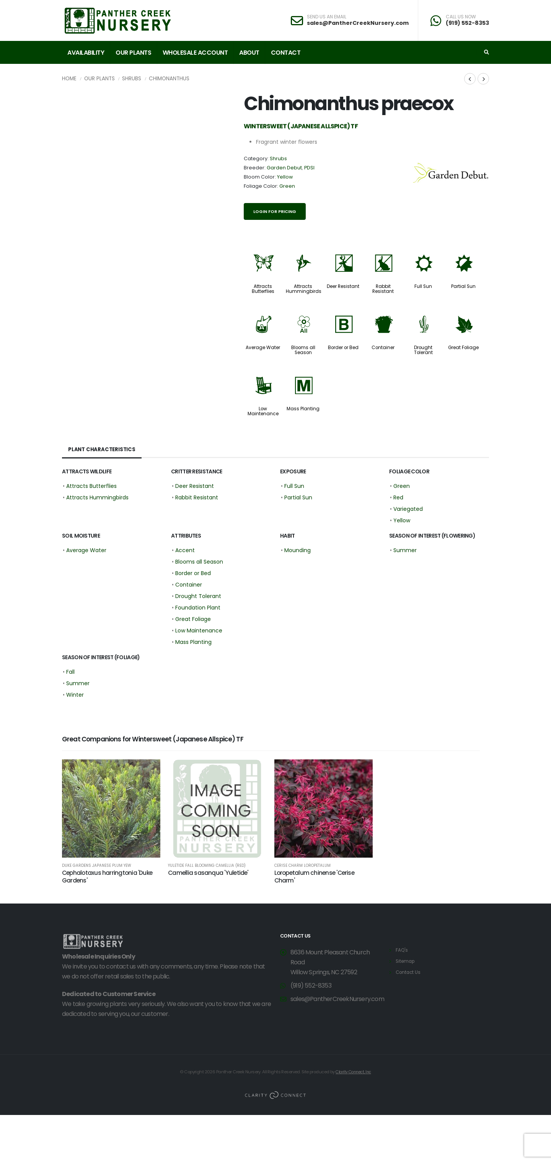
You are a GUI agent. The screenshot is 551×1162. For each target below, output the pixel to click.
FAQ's (402, 950)
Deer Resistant (343, 286)
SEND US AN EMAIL (326, 17)
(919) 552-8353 (467, 23)
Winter (75, 695)
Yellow (285, 177)
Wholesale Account (195, 52)
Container (383, 348)
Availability (85, 52)
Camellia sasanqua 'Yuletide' (208, 873)
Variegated (408, 509)
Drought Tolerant (423, 350)
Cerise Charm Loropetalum (302, 866)
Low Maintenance (263, 411)
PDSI (309, 167)
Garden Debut (284, 167)
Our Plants (133, 52)
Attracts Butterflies (263, 288)
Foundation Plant (197, 607)
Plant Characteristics (102, 449)
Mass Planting (303, 409)
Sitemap (406, 961)
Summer (405, 550)
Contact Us (409, 972)
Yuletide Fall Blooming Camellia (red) (207, 866)
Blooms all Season (303, 350)
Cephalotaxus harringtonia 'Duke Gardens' (107, 876)
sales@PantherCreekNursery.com (358, 23)
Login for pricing (274, 211)
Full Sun (423, 286)
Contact (286, 52)
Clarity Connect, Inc (353, 1072)
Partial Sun (463, 286)
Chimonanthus (169, 78)
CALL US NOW (461, 17)
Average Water (263, 348)
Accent (185, 550)
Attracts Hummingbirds (303, 288)
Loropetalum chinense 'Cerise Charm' (314, 876)
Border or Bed (343, 348)
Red (398, 497)
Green (287, 186)
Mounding (297, 550)
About (249, 52)
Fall (70, 672)
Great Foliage (463, 348)
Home (69, 78)
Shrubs (131, 78)
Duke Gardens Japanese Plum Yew (96, 866)
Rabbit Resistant (383, 288)
